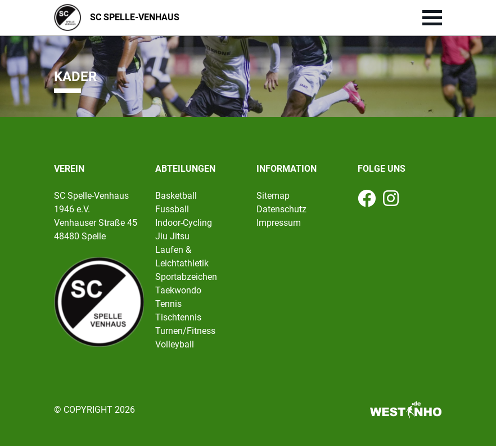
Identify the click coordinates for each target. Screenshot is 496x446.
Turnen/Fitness (185, 330)
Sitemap (273, 195)
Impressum (278, 222)
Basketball (176, 195)
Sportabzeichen (186, 276)
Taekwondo (178, 290)
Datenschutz (281, 209)
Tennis (168, 303)
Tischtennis (178, 317)
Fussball (172, 209)
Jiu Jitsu (172, 236)
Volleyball (174, 344)
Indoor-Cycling (183, 222)
